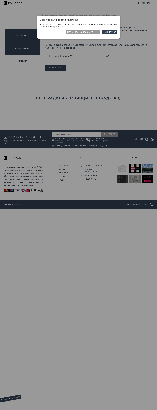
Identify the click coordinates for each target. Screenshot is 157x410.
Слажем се (110, 31)
